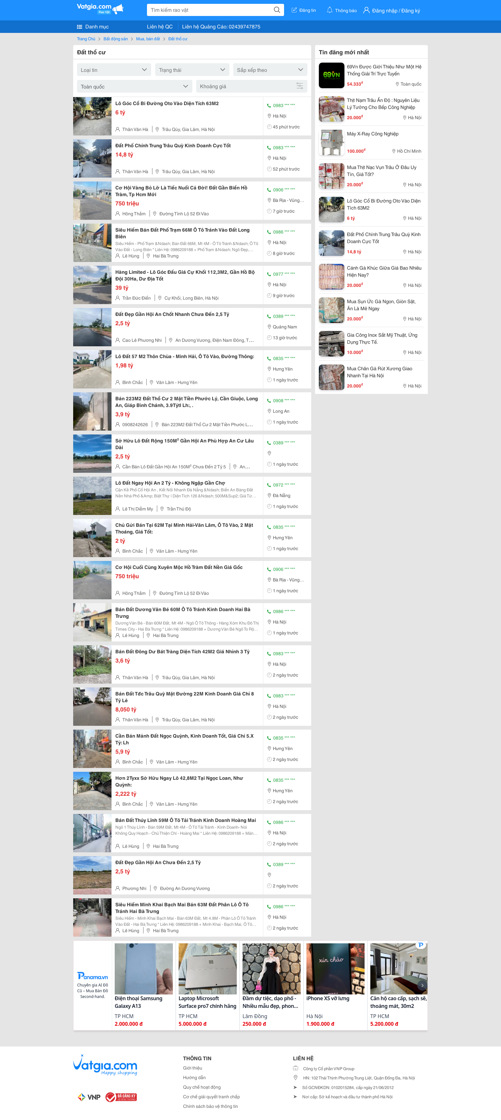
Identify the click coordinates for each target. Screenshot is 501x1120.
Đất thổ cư (178, 38)
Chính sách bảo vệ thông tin (210, 1106)
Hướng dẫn (194, 1077)
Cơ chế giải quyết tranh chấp (211, 1096)
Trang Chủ (86, 38)
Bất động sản (116, 38)
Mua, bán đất (148, 38)
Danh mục (93, 26)
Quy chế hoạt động (202, 1087)
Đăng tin (304, 10)
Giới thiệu (192, 1067)
